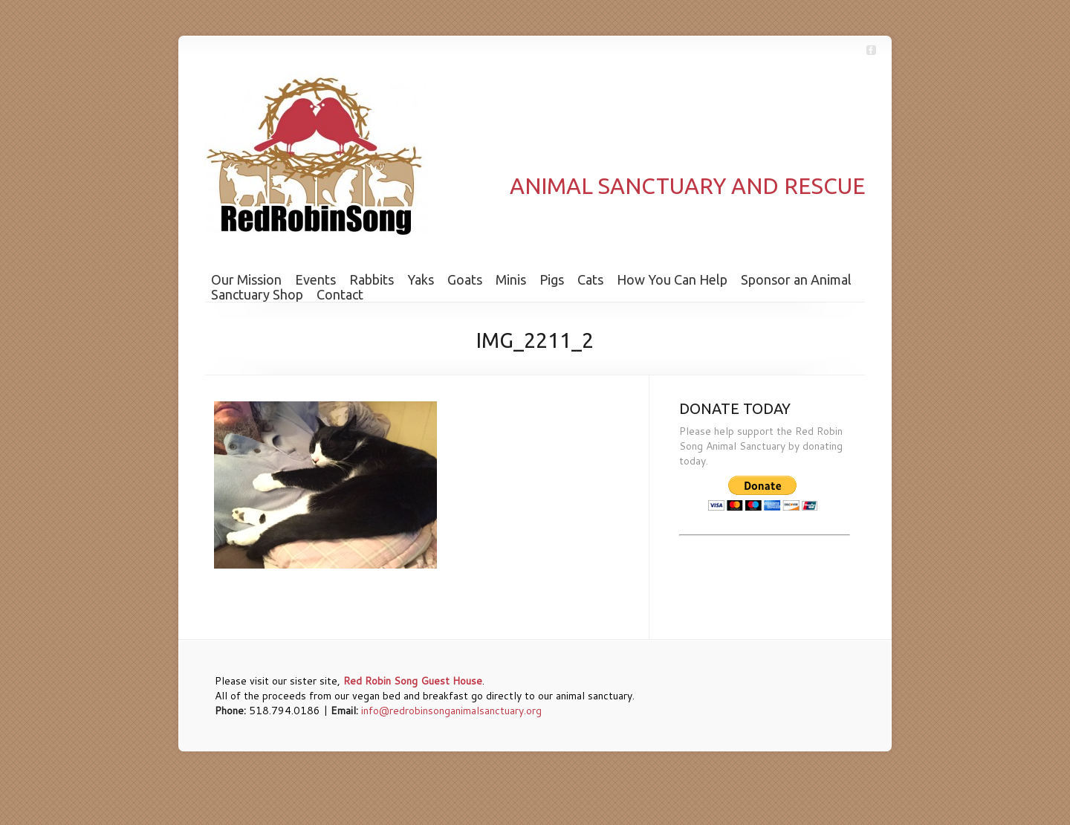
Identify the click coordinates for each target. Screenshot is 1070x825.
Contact (340, 294)
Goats (464, 279)
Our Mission (246, 279)
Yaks (420, 279)
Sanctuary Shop (257, 294)
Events (315, 279)
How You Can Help (672, 279)
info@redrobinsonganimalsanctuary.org (451, 710)
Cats (590, 279)
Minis (511, 279)
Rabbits (371, 279)
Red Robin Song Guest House (412, 680)
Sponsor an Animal (796, 279)
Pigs (551, 279)
